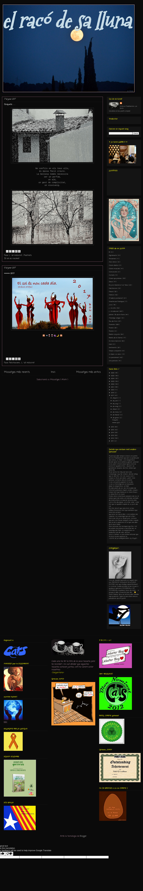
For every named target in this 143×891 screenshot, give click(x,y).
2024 (113, 378)
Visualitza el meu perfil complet (119, 111)
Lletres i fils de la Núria (117, 315)
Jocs (111, 305)
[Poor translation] (9, 854)
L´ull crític (112, 308)
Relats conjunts (114, 334)
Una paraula (113, 361)
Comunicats (113, 272)
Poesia (111, 328)
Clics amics (113, 262)
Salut (111, 344)
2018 (112, 393)
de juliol (115, 401)
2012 (112, 438)
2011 (112, 441)
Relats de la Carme (116, 338)
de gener (116, 418)
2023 (113, 381)
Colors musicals (114, 269)
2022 (113, 384)
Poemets (28, 255)
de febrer (116, 415)
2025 (113, 376)
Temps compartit (115, 351)
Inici (53, 372)
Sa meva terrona (115, 341)
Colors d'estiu (114, 265)
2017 (112, 395)
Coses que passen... (115, 278)
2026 (113, 373)
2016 (112, 427)
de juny (115, 404)
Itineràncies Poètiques (116, 302)
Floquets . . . (9, 104)
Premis (111, 331)
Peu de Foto (113, 321)
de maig (116, 406)
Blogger (83, 836)
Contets (112, 275)
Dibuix (111, 282)
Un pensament (114, 357)
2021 (112, 387)
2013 (112, 435)
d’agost (115, 398)
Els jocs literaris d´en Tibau (119, 285)
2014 (112, 433)
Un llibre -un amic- (115, 354)
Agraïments (113, 255)
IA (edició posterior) (116, 298)
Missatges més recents (17, 372)
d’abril (115, 409)
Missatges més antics (88, 372)
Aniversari (112, 259)
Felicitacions (15, 362)
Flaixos (111, 292)
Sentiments (113, 348)
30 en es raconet (11, 258)
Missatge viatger (115, 318)
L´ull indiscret (16, 255)
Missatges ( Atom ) (59, 379)
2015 (112, 430)
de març (116, 412)
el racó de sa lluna (66, 21)
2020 (113, 390)
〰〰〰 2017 (9, 273)
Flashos (111, 295)
